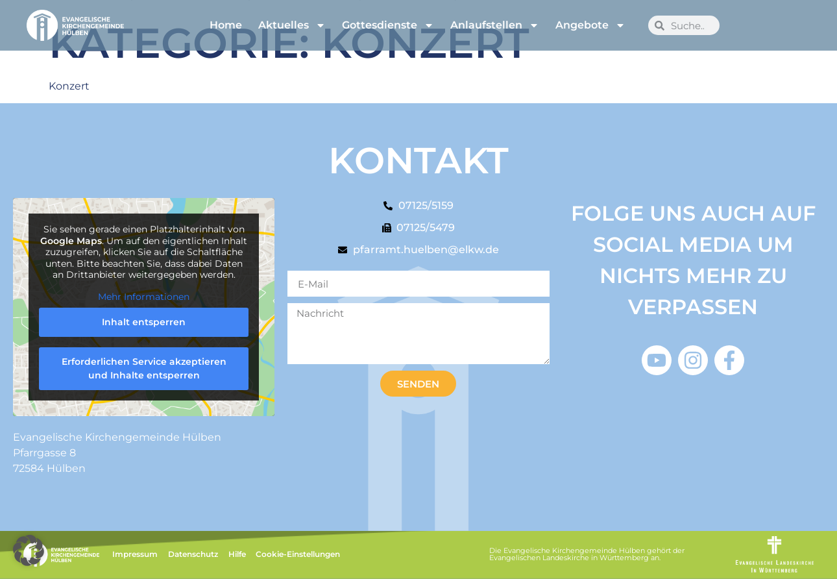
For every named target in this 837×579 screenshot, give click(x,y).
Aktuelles (292, 25)
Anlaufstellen (494, 25)
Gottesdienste (388, 25)
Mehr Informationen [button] (143, 296)
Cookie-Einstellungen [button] (298, 554)
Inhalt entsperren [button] (144, 322)
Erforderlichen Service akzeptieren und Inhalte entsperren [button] (144, 369)
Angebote (590, 25)
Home (226, 25)
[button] (28, 550)
